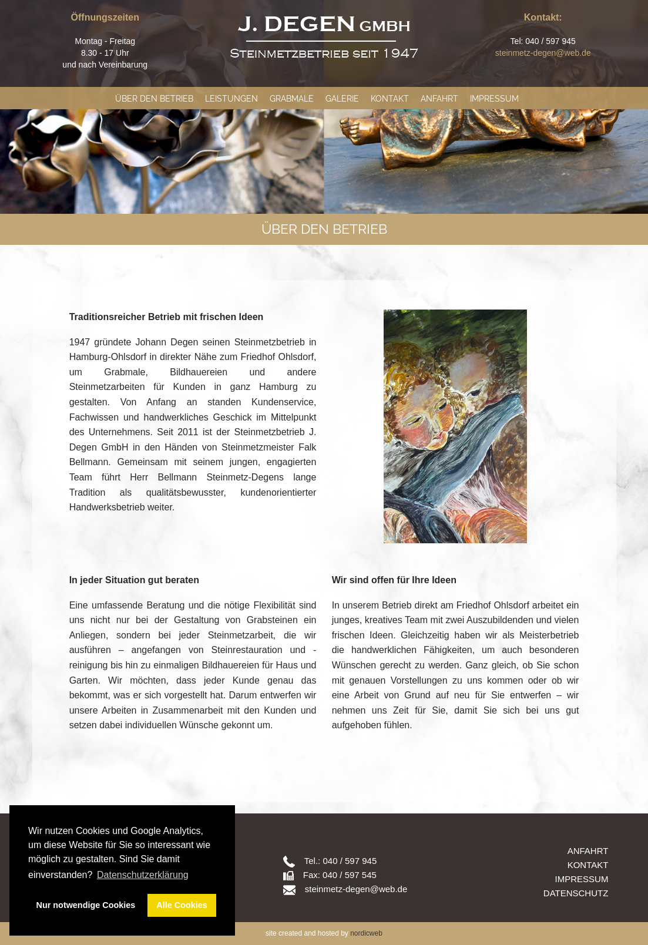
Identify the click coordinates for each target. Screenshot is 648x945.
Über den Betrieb (154, 98)
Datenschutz (576, 893)
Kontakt (390, 98)
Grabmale (292, 98)
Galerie (342, 98)
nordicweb (366, 933)
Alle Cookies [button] (181, 905)
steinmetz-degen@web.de (543, 53)
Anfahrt (439, 98)
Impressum (494, 98)
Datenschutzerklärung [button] (143, 875)
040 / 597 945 (350, 861)
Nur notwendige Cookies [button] (86, 905)
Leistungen (231, 98)
